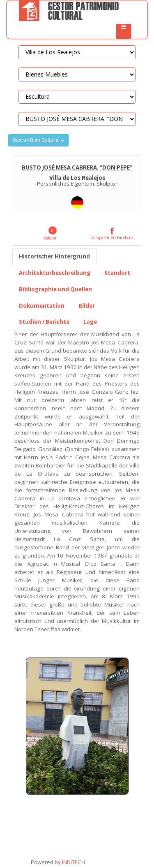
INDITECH (73, 862)
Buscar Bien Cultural (38, 140)
